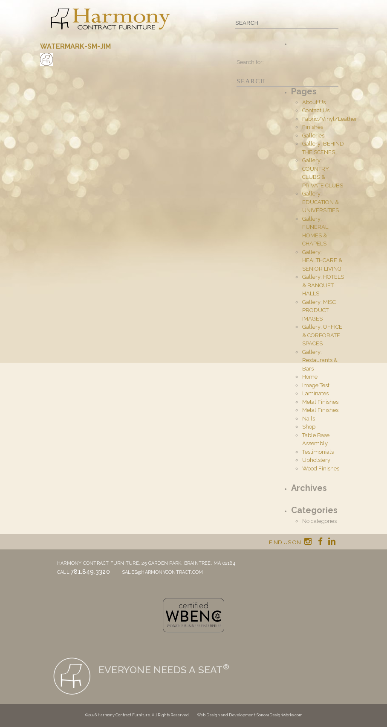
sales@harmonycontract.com (162, 572)
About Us (314, 102)
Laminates (315, 393)
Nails (308, 418)
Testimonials (318, 452)
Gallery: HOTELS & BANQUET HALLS (323, 285)
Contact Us (315, 110)
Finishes (312, 127)
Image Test (315, 385)
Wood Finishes (320, 468)
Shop (308, 426)
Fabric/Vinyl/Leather (329, 119)
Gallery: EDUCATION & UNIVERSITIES (320, 201)
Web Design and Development (226, 715)
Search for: (250, 62)
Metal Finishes (320, 402)
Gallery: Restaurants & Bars (320, 360)
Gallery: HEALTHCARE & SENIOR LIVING (322, 260)
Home (310, 377)
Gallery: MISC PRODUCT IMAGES (319, 310)
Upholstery (316, 460)
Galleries (313, 135)
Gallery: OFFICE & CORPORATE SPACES (322, 335)
